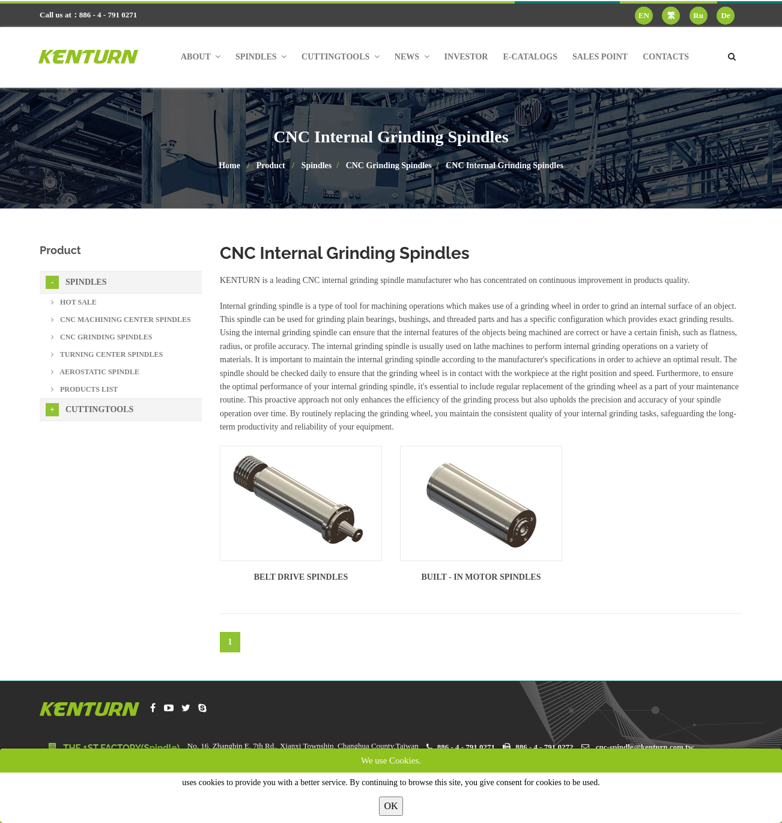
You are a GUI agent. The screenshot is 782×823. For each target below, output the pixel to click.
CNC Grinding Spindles (389, 165)
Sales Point (600, 56)
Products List (84, 389)
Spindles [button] (260, 56)
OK (391, 806)
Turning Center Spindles (107, 354)
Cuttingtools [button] (341, 56)
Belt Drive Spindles (301, 577)
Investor (466, 56)
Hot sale (74, 302)
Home (229, 165)
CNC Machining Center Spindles (121, 319)
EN (643, 15)
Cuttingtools (89, 409)
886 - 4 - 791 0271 (466, 747)
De (725, 15)
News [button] (412, 56)
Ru (698, 15)
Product (270, 165)
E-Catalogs (530, 56)
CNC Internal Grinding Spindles (504, 165)
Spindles (317, 165)
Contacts (666, 56)
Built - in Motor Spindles (481, 577)
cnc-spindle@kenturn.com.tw (645, 747)
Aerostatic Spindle (95, 372)
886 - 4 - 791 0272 (544, 747)
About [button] (200, 56)
